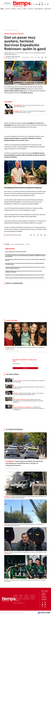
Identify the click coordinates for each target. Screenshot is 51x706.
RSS (24, 603)
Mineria (21, 595)
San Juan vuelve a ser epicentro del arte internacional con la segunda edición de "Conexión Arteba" (24, 264)
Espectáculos (15, 30)
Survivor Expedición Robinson (18, 244)
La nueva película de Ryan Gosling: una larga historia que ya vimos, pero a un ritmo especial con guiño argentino (25, 268)
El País (19, 8)
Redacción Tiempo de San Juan (13, 56)
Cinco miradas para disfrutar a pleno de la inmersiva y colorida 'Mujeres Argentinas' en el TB (25, 260)
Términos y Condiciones (17, 603)
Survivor (28, 244)
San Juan (7, 8)
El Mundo (24, 8)
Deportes (13, 8)
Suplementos (16, 600)
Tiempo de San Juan (8, 30)
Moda (32, 598)
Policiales (30, 8)
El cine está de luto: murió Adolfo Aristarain (15, 251)
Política (2, 8)
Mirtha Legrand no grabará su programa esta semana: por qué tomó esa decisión (24, 277)
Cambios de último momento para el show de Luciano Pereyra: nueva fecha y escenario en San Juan (23, 271)
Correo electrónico (16, 363)
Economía (15, 595)
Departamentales (39, 8)
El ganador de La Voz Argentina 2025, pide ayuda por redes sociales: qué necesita (24, 274)
